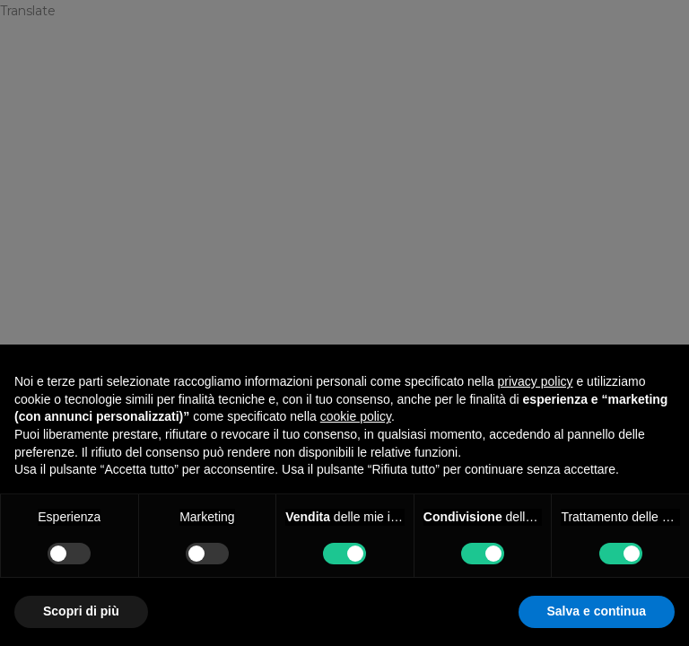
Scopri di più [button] (81, 611)
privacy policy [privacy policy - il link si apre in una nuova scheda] (535, 381)
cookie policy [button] (355, 416)
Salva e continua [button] (596, 611)
